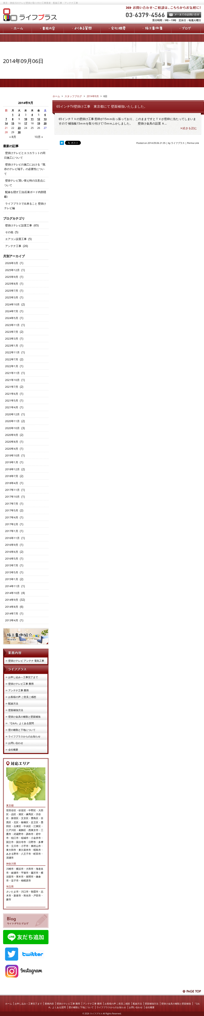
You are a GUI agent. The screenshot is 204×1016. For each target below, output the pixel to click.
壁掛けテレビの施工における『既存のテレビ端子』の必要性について (24, 169)
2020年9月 (11, 435)
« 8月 (12, 137)
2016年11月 (12, 538)
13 (45, 119)
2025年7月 (11, 290)
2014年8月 (11, 607)
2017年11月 (12, 490)
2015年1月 (11, 579)
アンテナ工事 (13, 246)
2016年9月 (11, 545)
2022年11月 (12, 352)
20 (45, 123)
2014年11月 (12, 586)
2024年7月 (11, 311)
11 (32, 119)
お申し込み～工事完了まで (23, 677)
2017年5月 (11, 510)
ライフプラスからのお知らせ (24, 736)
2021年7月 (11, 387)
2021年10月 (12, 380)
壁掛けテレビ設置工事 (18, 225)
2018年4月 (11, 483)
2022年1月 (11, 366)
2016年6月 (11, 552)
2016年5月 (11, 558)
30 (19, 132)
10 (25, 119)
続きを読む (188, 128)
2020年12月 (12, 414)
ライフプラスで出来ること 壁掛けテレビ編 (25, 206)
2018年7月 (11, 476)
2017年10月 (12, 496)
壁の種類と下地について (21, 730)
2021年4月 (11, 407)
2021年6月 (11, 394)
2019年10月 (12, 455)
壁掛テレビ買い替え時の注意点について (24, 183)
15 (12, 123)
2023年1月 (11, 345)
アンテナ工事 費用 (18, 690)
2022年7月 (11, 359)
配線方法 (13, 703)
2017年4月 (11, 517)
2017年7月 (11, 503)
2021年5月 (11, 400)
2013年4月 (11, 620)
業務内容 (49, 1003)
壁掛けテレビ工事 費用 (21, 683)
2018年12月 (12, 469)
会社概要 (13, 749)
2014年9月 (93, 96)
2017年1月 (11, 531)
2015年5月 (11, 572)
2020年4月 (11, 448)
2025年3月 (11, 297)
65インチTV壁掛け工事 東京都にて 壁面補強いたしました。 (102, 106)
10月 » (38, 137)
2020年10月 (12, 428)
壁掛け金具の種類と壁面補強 (24, 716)
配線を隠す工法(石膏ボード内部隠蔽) (25, 194)
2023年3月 (11, 338)
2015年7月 (11, 565)
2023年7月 (11, 332)
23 (19, 128)
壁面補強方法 (15, 710)
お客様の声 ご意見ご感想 (22, 697)
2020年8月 (11, 441)
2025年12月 (12, 270)
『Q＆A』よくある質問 (21, 723)
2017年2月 (11, 524)
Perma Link (193, 142)
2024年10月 (12, 304)
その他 (9, 232)
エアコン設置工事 (16, 239)
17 (25, 123)
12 (38, 119)
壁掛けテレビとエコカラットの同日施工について (24, 155)
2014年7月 (11, 613)
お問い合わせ (15, 743)
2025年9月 (11, 277)
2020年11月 (12, 421)
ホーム (8, 1003)
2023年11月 (12, 325)
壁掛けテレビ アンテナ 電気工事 (26, 660)
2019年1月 (11, 462)
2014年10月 (12, 593)
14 (6, 123)
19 (38, 123)
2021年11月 (12, 373)
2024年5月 (11, 318)
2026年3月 (11, 263)
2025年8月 (11, 283)
